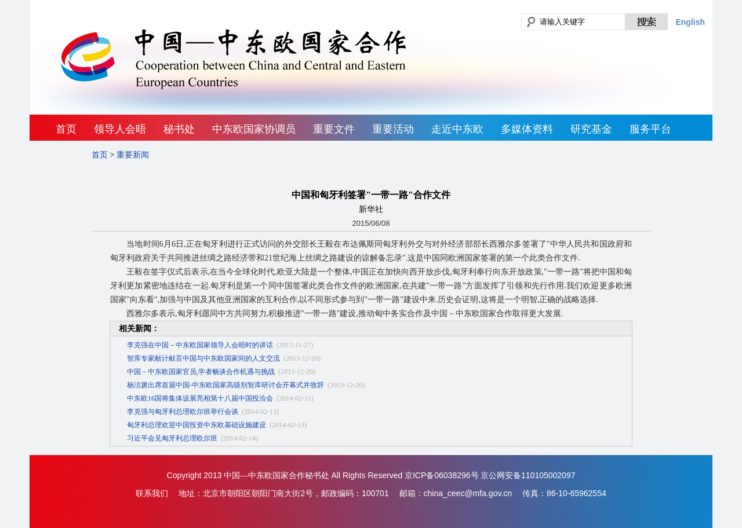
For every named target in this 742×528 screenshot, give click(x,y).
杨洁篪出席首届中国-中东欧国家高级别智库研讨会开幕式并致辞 (225, 385)
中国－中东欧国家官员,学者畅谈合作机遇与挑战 (201, 372)
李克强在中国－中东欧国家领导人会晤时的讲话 (200, 345)
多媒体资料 (527, 129)
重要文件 (334, 129)
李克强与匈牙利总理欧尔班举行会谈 (182, 412)
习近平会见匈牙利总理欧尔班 (172, 438)
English (690, 22)
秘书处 (179, 129)
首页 (66, 129)
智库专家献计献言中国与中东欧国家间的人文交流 (203, 358)
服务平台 (650, 129)
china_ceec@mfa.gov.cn (468, 493)
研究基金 (591, 129)
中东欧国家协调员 (254, 129)
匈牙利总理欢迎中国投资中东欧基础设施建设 (196, 425)
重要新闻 (133, 155)
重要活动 (393, 129)
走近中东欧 (457, 129)
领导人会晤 (120, 129)
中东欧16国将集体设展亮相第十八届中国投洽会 (200, 398)
